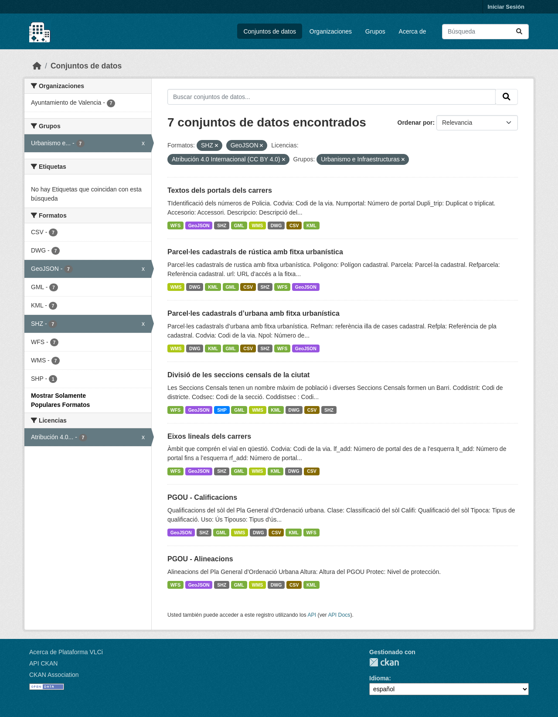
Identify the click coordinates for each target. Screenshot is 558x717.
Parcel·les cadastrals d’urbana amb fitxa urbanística (253, 313)
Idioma (379, 678)
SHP (222, 410)
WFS (175, 225)
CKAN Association (54, 674)
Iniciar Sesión (505, 6)
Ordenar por (415, 122)
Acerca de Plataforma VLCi (66, 652)
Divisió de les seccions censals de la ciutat (238, 375)
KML (311, 225)
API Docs (339, 615)
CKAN (384, 662)
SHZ (221, 225)
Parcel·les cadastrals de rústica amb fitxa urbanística (255, 252)
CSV (294, 225)
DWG (276, 225)
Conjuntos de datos (269, 31)
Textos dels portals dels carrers (219, 190)
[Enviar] (519, 31)
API (311, 615)
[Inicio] (37, 65)
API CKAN (43, 663)
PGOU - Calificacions (202, 497)
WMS (257, 225)
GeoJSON (199, 225)
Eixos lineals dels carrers (209, 436)
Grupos (375, 31)
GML (239, 225)
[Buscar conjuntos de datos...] (485, 31)
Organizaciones (331, 31)
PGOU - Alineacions (200, 559)
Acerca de (412, 31)
